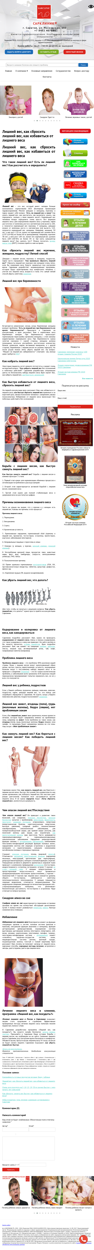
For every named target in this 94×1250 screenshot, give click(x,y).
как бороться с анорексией (33, 375)
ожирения (27, 274)
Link (24, 1134)
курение (43, 646)
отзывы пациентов (32, 644)
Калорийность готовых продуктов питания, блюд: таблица (26, 1077)
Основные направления (41, 70)
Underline (10, 1134)
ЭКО (17, 354)
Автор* (5, 1126)
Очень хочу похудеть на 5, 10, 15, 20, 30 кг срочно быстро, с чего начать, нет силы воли (28, 1088)
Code (21, 1134)
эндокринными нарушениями (31, 841)
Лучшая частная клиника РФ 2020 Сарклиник (71, 373)
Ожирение (25, 671)
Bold (4, 1134)
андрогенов (38, 865)
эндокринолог (42, 935)
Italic (7, 1134)
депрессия (37, 907)
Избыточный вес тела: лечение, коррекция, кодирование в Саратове (25, 1101)
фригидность (50, 820)
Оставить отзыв (48, 52)
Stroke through (13, 1134)
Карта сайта (6, 1225)
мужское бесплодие (37, 818)
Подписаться (75, 406)
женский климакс (40, 546)
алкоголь (51, 646)
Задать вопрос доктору (19, 52)
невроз (45, 907)
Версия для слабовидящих (75, 131)
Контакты (47, 76)
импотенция (38, 820)
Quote (18, 1134)
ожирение (43, 696)
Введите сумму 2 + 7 (10, 1165)
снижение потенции (21, 822)
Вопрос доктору (81, 70)
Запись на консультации (12, 1049)
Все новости (87, 378)
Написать (11, 1169)
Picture (27, 1134)
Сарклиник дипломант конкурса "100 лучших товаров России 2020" (72, 353)
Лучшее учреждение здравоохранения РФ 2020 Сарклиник (75, 366)
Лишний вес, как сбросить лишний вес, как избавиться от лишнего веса (28, 1082)
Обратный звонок (74, 52)
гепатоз (51, 854)
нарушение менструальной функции (29, 856)
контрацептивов (39, 564)
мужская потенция (20, 854)
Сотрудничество (63, 70)
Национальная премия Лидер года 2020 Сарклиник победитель (74, 359)
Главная (8, 70)
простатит (6, 822)
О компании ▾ (21, 70)
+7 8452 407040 (45, 30)
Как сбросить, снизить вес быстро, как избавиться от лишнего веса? (27, 1094)
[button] (34, 120)
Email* (31, 1126)
